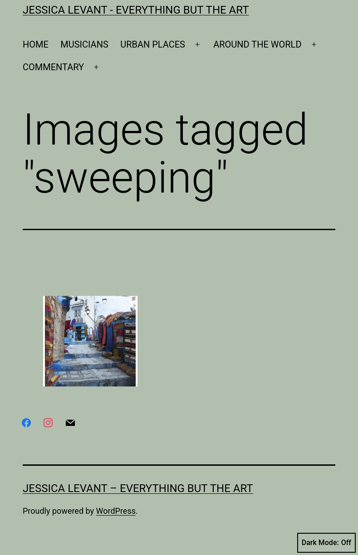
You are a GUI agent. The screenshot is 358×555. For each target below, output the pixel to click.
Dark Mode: (326, 542)
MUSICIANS (84, 44)
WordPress (116, 511)
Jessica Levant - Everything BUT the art (136, 10)
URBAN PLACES (152, 44)
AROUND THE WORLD (257, 44)
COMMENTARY (53, 67)
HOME (36, 44)
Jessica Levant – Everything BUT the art (138, 488)
